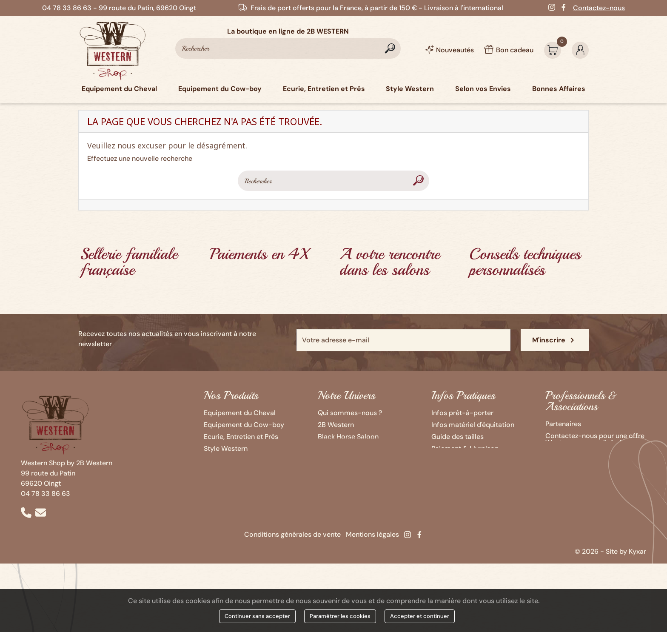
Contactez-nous (599, 7)
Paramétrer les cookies (340, 616)
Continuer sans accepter (257, 616)
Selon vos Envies (230, 460)
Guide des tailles (457, 436)
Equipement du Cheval (240, 412)
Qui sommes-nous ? (350, 412)
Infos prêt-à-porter (462, 412)
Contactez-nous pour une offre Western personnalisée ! (594, 439)
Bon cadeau (450, 460)
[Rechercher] (288, 48)
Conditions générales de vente (292, 534)
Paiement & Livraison (465, 448)
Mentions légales (372, 534)
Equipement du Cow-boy (244, 424)
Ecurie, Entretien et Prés (241, 436)
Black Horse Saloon (348, 436)
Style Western (226, 448)
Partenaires (563, 423)
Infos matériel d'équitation (472, 424)
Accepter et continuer (419, 616)
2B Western (336, 424)
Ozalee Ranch (339, 448)
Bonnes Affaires (229, 472)
